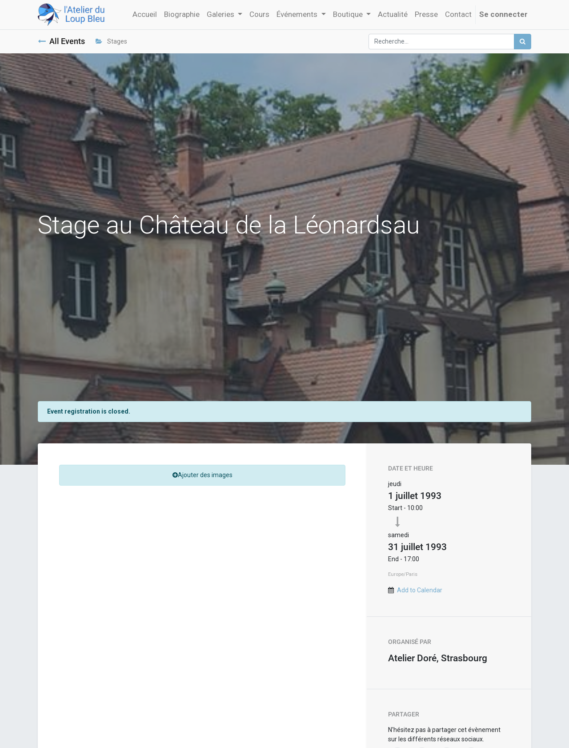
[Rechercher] (522, 41)
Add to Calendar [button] (419, 590)
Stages (111, 41)
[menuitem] (144, 14)
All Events (61, 41)
